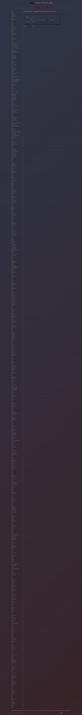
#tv (11, 653)
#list (12, 416)
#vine (12, 670)
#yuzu (12, 704)
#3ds (12, 20)
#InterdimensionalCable (15, 79)
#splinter (12, 608)
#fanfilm (12, 305)
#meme (12, 443)
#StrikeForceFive (14, 138)
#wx (12, 695)
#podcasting (13, 525)
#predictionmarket (14, 534)
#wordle (12, 694)
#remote (12, 560)
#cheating (13, 223)
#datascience (13, 262)
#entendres (13, 300)
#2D (12, 11)
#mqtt (12, 465)
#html (12, 374)
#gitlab (12, 345)
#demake (13, 271)
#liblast (12, 409)
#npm (12, 485)
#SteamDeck (13, 136)
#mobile (12, 457)
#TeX (12, 139)
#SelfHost (13, 129)
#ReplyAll (13, 123)
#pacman (13, 498)
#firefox (12, 313)
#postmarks (13, 533)
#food (12, 319)
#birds (12, 189)
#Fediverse (13, 62)
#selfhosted (13, 590)
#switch (12, 625)
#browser (13, 206)
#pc (12, 504)
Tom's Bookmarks (41, 3)
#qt (11, 550)
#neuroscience (14, 476)
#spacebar (13, 607)
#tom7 (12, 642)
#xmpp (12, 701)
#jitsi (12, 398)
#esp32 (12, 302)
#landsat (12, 405)
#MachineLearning (14, 93)
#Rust (12, 127)
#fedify (12, 308)
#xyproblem (13, 702)
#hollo (12, 371)
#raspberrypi (13, 555)
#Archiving (13, 33)
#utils (12, 669)
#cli (11, 237)
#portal (12, 531)
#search (12, 584)
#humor (12, 375)
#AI (11, 21)
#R (11, 121)
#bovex (32, 19)
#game (12, 331)
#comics (12, 246)
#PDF (12, 113)
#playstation (13, 521)
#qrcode (12, 549)
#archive (12, 170)
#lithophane (13, 418)
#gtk (12, 359)
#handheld (13, 365)
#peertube (13, 507)
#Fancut (12, 61)
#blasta (12, 194)
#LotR (12, 92)
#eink (12, 290)
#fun (12, 329)
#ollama (12, 489)
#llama (12, 420)
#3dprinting (13, 19)
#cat (12, 215)
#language (13, 406)
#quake (12, 551)
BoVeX (27, 16)
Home (12, 712)
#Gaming (12, 70)
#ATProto (13, 26)
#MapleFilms (13, 94)
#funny (12, 330)
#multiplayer (13, 466)
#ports (12, 532)
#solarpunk (13, 603)
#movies (12, 463)
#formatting (13, 322)
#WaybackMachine (14, 151)
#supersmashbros (14, 623)
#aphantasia (13, 165)
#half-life (13, 363)
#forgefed (13, 320)
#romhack (13, 573)
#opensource (13, 492)
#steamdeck (13, 617)
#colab (12, 243)
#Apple (12, 30)
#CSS (12, 37)
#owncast (13, 496)
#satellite (13, 580)
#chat (12, 221)
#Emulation (13, 55)
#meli (12, 442)
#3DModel (13, 13)
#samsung (13, 578)
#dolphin (12, 280)
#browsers (13, 207)
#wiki (12, 690)
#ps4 (12, 541)
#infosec (12, 382)
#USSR (12, 145)
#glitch (12, 347)
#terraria (12, 632)
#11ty (12, 10)
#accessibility (13, 155)
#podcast (13, 524)
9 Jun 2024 (27, 17)
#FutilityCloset (13, 64)
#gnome (12, 349)
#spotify (12, 610)
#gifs (12, 341)
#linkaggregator (14, 413)
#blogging (13, 196)
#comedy (13, 245)
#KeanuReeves (14, 85)
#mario (12, 431)
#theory (12, 636)
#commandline (14, 247)
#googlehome (13, 355)
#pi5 (12, 514)
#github (12, 344)
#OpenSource (13, 111)
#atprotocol (13, 178)
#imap (12, 379)
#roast (12, 572)
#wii (12, 686)
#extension (13, 303)
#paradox (13, 500)
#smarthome (13, 599)
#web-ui (12, 679)
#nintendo (13, 479)
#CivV (12, 41)
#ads (12, 160)
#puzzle (12, 543)
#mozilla (12, 464)
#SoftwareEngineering (15, 135)
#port (12, 530)
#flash (12, 315)
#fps (12, 324)
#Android (12, 29)
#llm (44, 19)
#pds (12, 505)
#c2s (12, 211)
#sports (12, 609)
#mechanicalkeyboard (15, 440)
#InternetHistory (14, 81)
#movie (12, 462)
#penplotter (13, 508)
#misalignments (14, 454)
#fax (12, 306)
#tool (12, 643)
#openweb (13, 493)
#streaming (13, 620)
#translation (13, 648)
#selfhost (13, 589)
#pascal (12, 502)
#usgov (12, 667)
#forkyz (12, 321)
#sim (12, 592)
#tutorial (12, 652)
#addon (12, 159)
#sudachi (12, 622)
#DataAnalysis (13, 50)
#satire (12, 582)
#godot (12, 350)
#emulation (13, 295)
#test (12, 633)
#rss (12, 576)
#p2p (12, 497)
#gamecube (13, 333)
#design (12, 273)
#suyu (12, 624)
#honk (12, 373)
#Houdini (12, 78)
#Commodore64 (14, 45)
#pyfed (12, 547)
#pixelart (12, 516)
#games (12, 336)
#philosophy (13, 510)
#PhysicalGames (14, 117)
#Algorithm (13, 28)
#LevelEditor (13, 88)
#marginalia (13, 430)
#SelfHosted (13, 130)
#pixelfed (13, 517)
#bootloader (13, 203)
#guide (12, 361)
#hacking (13, 362)
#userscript (13, 666)
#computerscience (38, 19)
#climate (12, 240)
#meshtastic (13, 446)
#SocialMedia (13, 134)
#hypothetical (13, 378)
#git (12, 342)
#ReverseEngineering (15, 126)
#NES (12, 102)
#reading (12, 557)
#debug (12, 264)
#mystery (13, 468)
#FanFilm (13, 60)
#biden (12, 185)
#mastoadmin (13, 433)
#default (12, 269)
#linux (12, 415)
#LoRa (12, 89)
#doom (12, 281)
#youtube (33, 21)
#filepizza (13, 311)
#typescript (13, 659)
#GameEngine (13, 68)
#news (12, 477)
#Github (12, 71)
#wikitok (12, 692)
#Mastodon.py (13, 97)
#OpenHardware (14, 110)
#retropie (12, 567)
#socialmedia (13, 601)
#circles (12, 229)
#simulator (13, 593)
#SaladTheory (13, 128)
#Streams (13, 137)
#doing (12, 279)
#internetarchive (14, 387)
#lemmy (12, 408)
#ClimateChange (14, 43)
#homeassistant (14, 372)
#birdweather (13, 190)
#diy (12, 278)
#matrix (12, 438)
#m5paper (13, 425)
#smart (12, 598)
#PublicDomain (14, 120)
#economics (13, 288)
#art (12, 173)
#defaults (13, 270)
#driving (12, 282)
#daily (12, 258)
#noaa (12, 480)
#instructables (13, 384)
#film (12, 312)
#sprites (12, 611)
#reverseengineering (15, 568)
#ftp (12, 328)
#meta (12, 448)
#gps (12, 356)
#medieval (13, 441)
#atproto (12, 177)
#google (12, 354)
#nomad (12, 481)
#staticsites (13, 615)
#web (12, 678)
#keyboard (13, 403)
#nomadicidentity (14, 482)
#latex (12, 407)
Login (45, 7)
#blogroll (12, 197)
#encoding (13, 297)
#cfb (12, 220)
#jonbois (12, 399)
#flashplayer (13, 316)
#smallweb (13, 597)
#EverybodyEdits (14, 58)
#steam (12, 616)
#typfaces (13, 661)
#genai (12, 339)
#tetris (12, 635)
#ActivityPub (13, 27)
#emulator (13, 296)
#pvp (12, 544)
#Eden (12, 53)
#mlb (12, 456)
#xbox (12, 698)
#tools (12, 644)
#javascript (13, 396)
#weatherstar (13, 677)
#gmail (12, 348)
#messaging (13, 447)
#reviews (12, 569)
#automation (13, 180)
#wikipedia (13, 691)
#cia (12, 228)
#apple (12, 169)
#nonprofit (13, 483)
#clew (12, 236)
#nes (12, 473)
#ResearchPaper (14, 125)
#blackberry (13, 193)
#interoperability (14, 389)
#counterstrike (14, 254)
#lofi (12, 422)
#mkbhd (12, 455)
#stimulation (13, 618)
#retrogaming (13, 565)
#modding (13, 459)
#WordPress (13, 152)
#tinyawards (13, 641)
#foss (12, 323)
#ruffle (12, 577)
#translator (13, 649)
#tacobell (13, 627)
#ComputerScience (14, 46)
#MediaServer (13, 98)
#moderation (13, 460)
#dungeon (13, 285)
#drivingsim (13, 283)
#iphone (12, 392)
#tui (12, 651)
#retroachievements (15, 564)
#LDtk (12, 86)
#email (12, 294)
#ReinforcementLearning (15, 122)
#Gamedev (13, 69)
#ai (11, 161)
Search (41, 7)
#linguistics (13, 412)
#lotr (12, 424)
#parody (12, 501)
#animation (13, 164)
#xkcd (12, 700)
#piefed (12, 515)
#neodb (12, 472)
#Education (13, 54)
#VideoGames (13, 148)
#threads (12, 637)
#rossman (13, 575)
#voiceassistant (14, 673)
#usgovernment (14, 668)
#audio (12, 179)
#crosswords (13, 255)
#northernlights (14, 484)
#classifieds (13, 235)
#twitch (12, 656)
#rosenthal (13, 574)
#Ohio (12, 106)
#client (12, 239)
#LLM (12, 87)
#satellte (12, 581)
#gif (12, 340)
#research (13, 561)
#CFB (12, 36)
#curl (12, 257)
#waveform (13, 675)
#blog (12, 195)
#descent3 (13, 272)
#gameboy (13, 332)
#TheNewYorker (14, 142)
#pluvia (12, 522)
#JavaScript (13, 84)
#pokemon (13, 526)
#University (13, 146)
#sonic (12, 606)
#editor (12, 289)
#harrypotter (13, 366)
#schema (13, 583)
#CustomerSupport (14, 47)
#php (12, 513)
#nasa (12, 471)
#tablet (12, 626)
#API (12, 25)
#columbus (13, 244)
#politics (12, 527)
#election (13, 291)
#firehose (13, 314)
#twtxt (12, 658)
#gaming (12, 337)
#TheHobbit (13, 140)
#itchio (12, 395)
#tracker (12, 645)
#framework (13, 325)
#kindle (12, 404)
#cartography (13, 214)
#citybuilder (13, 231)
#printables (13, 538)
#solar (12, 602)
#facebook (13, 304)
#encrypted (13, 298)
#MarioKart (13, 95)
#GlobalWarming (14, 72)
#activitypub (13, 156)
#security (13, 586)
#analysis (13, 162)
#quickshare (13, 552)
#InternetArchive (14, 80)
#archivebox (13, 171)
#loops (12, 423)
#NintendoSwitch (14, 105)
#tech (12, 628)
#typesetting (52, 19)
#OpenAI (12, 109)
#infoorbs (13, 381)
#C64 (12, 35)
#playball (13, 519)
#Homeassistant (14, 76)
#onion (12, 491)
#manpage (13, 426)
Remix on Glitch (65, 713)
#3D (12, 12)
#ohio (12, 488)
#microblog (13, 449)
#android (12, 163)
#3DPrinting (13, 16)
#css (12, 256)
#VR (12, 147)
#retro (12, 563)
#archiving (13, 172)
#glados (12, 346)
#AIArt (12, 22)
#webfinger (13, 682)
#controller (13, 252)
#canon (12, 213)
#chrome (12, 227)
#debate (12, 263)
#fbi (12, 307)
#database (13, 261)
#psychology (13, 542)
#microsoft (13, 450)
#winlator (13, 693)
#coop (12, 253)
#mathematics (13, 437)
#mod (12, 458)
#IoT (12, 83)
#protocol (13, 540)
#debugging (13, 265)
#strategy (13, 619)
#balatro (12, 182)
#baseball (13, 184)
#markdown (13, 432)
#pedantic (13, 506)
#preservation (13, 535)
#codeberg (13, 241)
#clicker (12, 238)
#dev (12, 274)
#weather (13, 676)
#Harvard (13, 75)
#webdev (12, 681)
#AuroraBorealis (14, 34)
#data (12, 260)
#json (12, 400)
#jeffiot (12, 397)
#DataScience (13, 51)
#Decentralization (14, 52)
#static (12, 614)
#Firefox (12, 63)
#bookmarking (13, 201)
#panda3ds (13, 499)
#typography (27, 21)
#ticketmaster (13, 639)
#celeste (12, 218)
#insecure (13, 383)
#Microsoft (13, 100)
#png (12, 523)
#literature (13, 417)
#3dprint (12, 18)
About (37, 7)
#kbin (12, 401)
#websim (12, 684)
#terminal (13, 631)
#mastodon (13, 434)
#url (12, 665)
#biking (12, 186)
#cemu (12, 219)
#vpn (12, 674)
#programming (14, 539)
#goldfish (13, 353)
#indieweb (13, 380)
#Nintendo (13, 104)
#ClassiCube (13, 42)
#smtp (12, 600)
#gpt (12, 357)
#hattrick (12, 367)
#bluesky (12, 199)
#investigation (13, 390)
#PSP (12, 114)
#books (12, 202)
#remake (12, 559)
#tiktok (12, 640)
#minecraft (13, 451)
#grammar (13, 358)
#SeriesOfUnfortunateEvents (16, 131)
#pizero (12, 518)
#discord (12, 277)
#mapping (13, 429)
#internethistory (14, 388)
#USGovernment (14, 144)
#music (12, 467)
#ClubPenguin (13, 44)
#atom (12, 176)
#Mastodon (13, 96)
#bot (12, 204)
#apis (12, 168)
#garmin (12, 338)
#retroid (12, 566)
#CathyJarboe (13, 38)
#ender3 (12, 299)
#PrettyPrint (13, 118)
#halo (12, 364)
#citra (12, 230)
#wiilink (12, 687)
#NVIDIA (12, 103)
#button (12, 210)
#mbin (12, 439)
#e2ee (12, 286)
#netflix (12, 474)
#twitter (12, 657)
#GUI (12, 67)
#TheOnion (13, 143)
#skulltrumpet (13, 594)
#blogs (12, 198)
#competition (13, 248)
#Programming (14, 119)
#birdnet (12, 188)
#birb (12, 187)
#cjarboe (12, 232)
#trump (12, 650)
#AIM (12, 24)
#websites (13, 685)
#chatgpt (13, 222)
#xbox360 (13, 699)
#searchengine (14, 585)
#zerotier (12, 707)
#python (12, 548)
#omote (12, 490)
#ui (11, 664)
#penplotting (13, 509)
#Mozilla (12, 101)
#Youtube (13, 153)
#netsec (12, 475)
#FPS (12, 59)
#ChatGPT (13, 39)
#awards (12, 181)
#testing (12, 634)
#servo (12, 591)
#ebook (12, 287)
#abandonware (14, 154)
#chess (12, 224)
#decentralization (14, 266)
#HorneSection (14, 77)
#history (12, 370)
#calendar (13, 212)
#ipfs (12, 391)
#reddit (12, 558)
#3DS (12, 17)
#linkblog (13, 414)
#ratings (12, 556)
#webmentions (14, 683)
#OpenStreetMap (14, 112)
